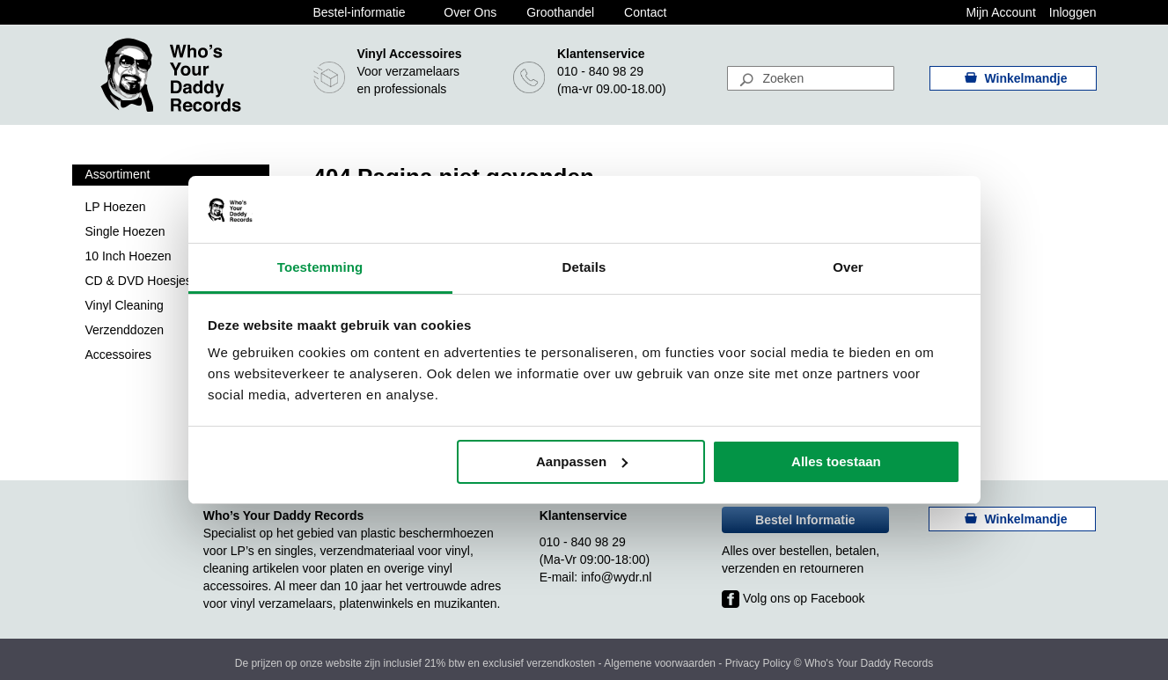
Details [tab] (584, 267)
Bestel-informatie (358, 12)
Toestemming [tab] (320, 267)
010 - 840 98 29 (600, 71)
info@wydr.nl (616, 577)
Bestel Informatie (805, 520)
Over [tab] (848, 267)
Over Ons (470, 12)
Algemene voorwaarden (660, 663)
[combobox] (810, 78)
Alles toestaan (836, 461)
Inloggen (1073, 12)
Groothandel (560, 12)
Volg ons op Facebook (793, 598)
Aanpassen (582, 461)
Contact (645, 12)
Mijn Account (1000, 12)
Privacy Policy (758, 663)
